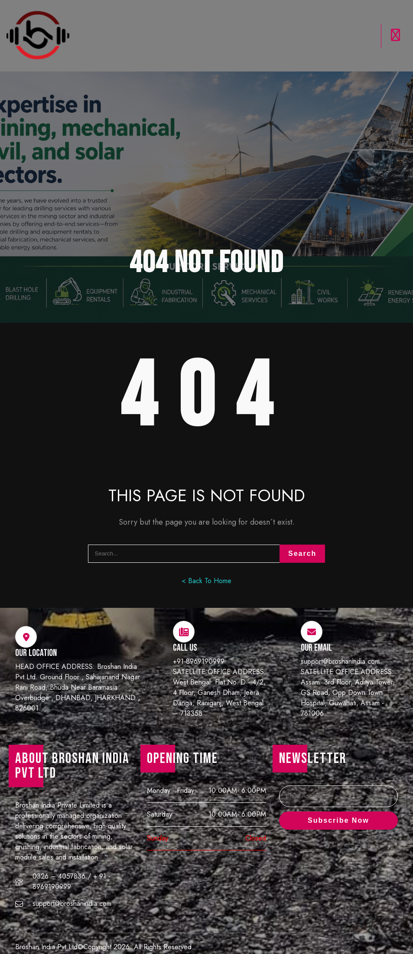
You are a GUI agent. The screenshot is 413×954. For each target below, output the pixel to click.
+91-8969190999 (198, 646)
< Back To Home (206, 566)
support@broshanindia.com (340, 646)
